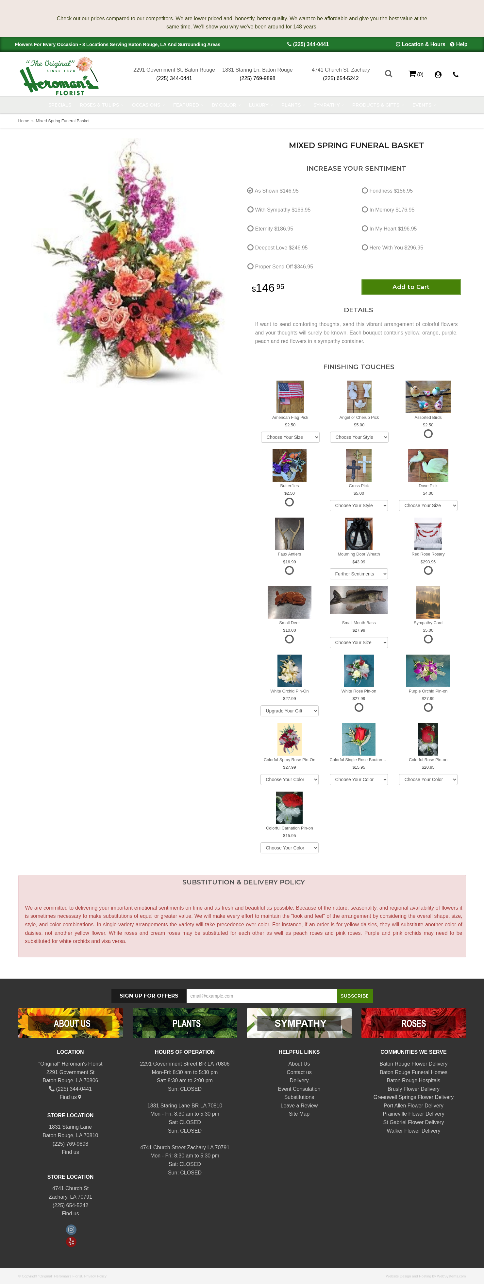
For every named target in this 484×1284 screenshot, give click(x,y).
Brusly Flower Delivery (414, 1089)
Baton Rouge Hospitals (414, 1080)
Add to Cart (411, 287)
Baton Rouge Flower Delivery (413, 1064)
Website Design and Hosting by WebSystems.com (426, 1276)
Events (421, 105)
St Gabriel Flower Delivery (413, 1122)
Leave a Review (299, 1105)
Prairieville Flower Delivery (413, 1114)
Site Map (299, 1114)
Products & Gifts (375, 105)
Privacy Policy (95, 1276)
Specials (59, 105)
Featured (186, 105)
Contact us (299, 1072)
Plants (291, 105)
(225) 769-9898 (257, 78)
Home (23, 120)
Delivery (299, 1080)
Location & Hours (423, 44)
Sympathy (326, 105)
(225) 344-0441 (311, 44)
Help (462, 44)
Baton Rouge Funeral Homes (413, 1072)
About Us (299, 1064)
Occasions (146, 105)
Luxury (258, 105)
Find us (70, 1097)
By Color (224, 105)
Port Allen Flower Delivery (413, 1105)
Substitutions (299, 1097)
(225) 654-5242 (341, 78)
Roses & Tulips (99, 105)
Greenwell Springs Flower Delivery (414, 1097)
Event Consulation (299, 1089)
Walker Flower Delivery (414, 1131)
